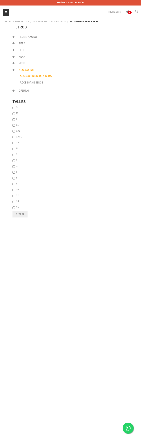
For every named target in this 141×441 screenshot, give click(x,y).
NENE (22, 63)
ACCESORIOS (40, 21)
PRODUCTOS (22, 21)
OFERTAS (24, 90)
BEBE (22, 50)
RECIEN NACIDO (28, 36)
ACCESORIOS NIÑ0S (31, 82)
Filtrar (20, 214)
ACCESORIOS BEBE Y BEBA (36, 76)
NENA (22, 56)
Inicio (8, 21)
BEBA (22, 43)
